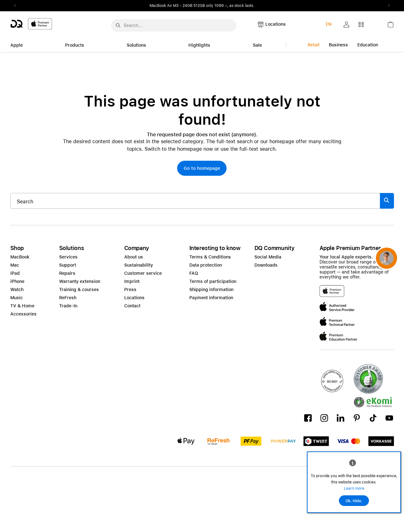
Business (338, 44)
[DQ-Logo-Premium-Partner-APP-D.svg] (31, 23)
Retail (314, 44)
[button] (346, 24)
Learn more (354, 488)
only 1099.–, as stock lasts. (230, 5)
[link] (390, 26)
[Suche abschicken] (118, 25)
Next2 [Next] (387, 5)
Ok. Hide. (353, 501)
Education (367, 44)
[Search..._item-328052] (195, 201)
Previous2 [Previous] (17, 5)
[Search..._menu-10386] (173, 25)
